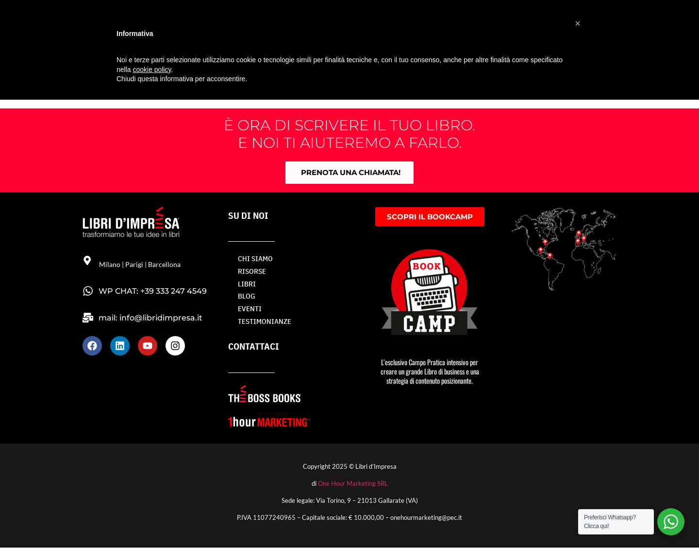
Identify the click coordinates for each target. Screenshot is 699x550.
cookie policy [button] (152, 69)
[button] (577, 23)
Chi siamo (253, 259)
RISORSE (251, 272)
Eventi (249, 311)
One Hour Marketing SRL (353, 486)
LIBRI (246, 285)
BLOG (246, 297)
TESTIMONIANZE (262, 324)
